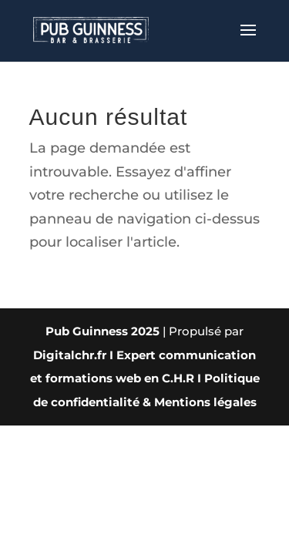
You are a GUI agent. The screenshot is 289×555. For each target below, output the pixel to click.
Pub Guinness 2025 (102, 331)
